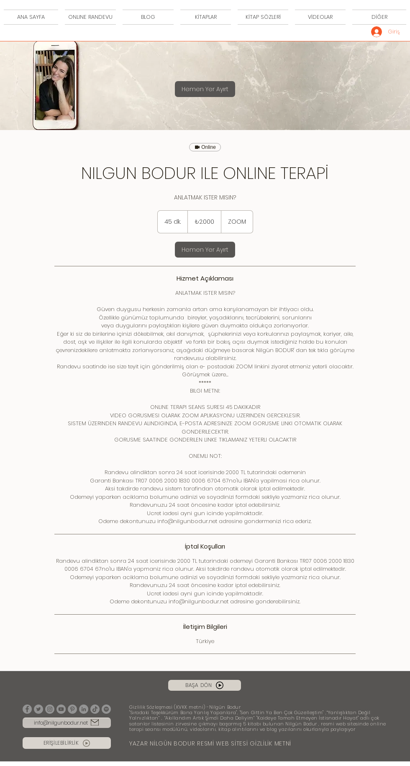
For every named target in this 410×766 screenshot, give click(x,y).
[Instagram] (49, 709)
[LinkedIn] (83, 709)
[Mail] (95, 722)
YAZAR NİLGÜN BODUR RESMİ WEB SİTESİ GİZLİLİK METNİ (210, 743)
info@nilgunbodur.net (61, 722)
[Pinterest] (72, 709)
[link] (205, 89)
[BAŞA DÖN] (204, 685)
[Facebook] (27, 709)
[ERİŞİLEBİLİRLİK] (67, 743)
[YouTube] (61, 709)
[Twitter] (38, 709)
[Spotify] (106, 709)
